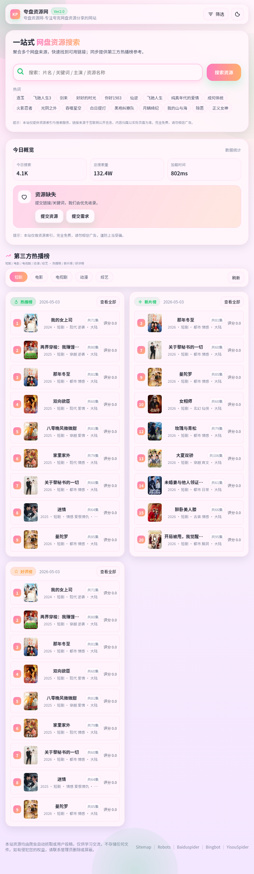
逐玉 (20, 97)
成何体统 (215, 97)
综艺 (104, 277)
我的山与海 (177, 108)
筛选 (216, 14)
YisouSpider (238, 847)
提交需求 (80, 216)
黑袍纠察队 (124, 108)
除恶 (200, 108)
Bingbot (213, 847)
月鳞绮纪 (151, 108)
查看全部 (108, 301)
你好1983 (113, 97)
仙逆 (134, 97)
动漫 (84, 277)
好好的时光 (86, 97)
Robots (164, 847)
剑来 (64, 97)
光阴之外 (49, 108)
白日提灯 (98, 108)
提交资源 (49, 216)
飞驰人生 (154, 97)
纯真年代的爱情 (185, 97)
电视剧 (61, 277)
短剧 (18, 277)
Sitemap (143, 847)
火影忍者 (24, 108)
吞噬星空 (73, 108)
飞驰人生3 (42, 97)
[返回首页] (53, 14)
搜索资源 (224, 72)
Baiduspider (188, 847)
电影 (39, 277)
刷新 (236, 277)
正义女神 (220, 108)
